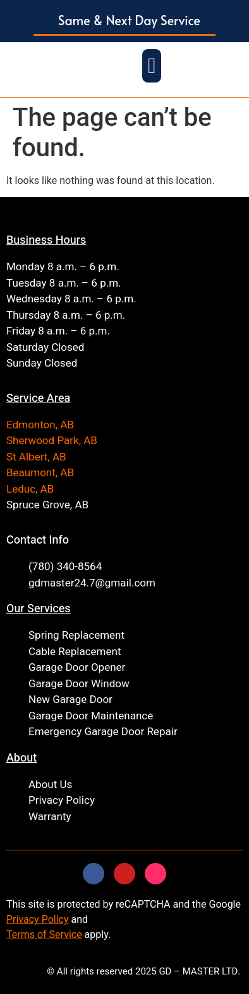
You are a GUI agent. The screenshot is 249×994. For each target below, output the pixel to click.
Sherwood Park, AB (51, 440)
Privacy (22, 919)
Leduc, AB (30, 489)
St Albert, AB (36, 457)
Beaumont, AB (40, 473)
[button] (124, 21)
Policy (54, 919)
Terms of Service (44, 934)
